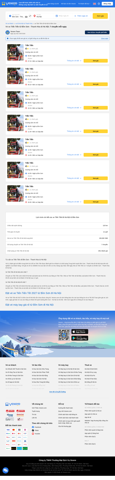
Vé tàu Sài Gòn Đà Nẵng (40, 375)
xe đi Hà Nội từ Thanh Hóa (22, 24)
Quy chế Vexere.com (65, 411)
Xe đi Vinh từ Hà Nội (12, 388)
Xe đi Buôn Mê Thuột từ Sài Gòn (16, 369)
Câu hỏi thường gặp (64, 426)
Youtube (37, 434)
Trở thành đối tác (84, 4)
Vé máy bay (63, 365)
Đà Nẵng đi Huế (90, 385)
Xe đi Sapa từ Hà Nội (12, 382)
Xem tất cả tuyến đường (57, 392)
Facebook (38, 427)
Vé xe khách (9, 23)
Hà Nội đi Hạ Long (90, 372)
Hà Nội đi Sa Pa (90, 375)
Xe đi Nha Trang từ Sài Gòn (14, 375)
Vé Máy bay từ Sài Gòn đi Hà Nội (68, 375)
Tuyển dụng (36, 411)
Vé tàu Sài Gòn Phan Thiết (40, 372)
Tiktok (37, 430)
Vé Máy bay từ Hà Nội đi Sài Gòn (68, 369)
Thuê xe (88, 365)
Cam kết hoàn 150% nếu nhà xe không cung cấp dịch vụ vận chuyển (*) (32, 4)
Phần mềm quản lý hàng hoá (94, 430)
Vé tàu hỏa (36, 365)
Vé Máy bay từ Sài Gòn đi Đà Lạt (68, 382)
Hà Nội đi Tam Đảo (91, 379)
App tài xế (88, 417)
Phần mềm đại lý (90, 436)
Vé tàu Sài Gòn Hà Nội (39, 379)
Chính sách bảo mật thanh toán (68, 418)
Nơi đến (39, 14)
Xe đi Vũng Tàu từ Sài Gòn (14, 372)
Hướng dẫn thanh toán (65, 408)
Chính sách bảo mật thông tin (67, 414)
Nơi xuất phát (15, 14)
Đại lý (87, 441)
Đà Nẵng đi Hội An (91, 382)
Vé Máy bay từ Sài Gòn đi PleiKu (68, 385)
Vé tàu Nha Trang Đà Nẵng (40, 382)
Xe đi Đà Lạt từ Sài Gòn (13, 379)
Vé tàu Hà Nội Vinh (38, 388)
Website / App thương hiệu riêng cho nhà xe (96, 421)
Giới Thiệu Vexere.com (39, 408)
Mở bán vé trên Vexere (68, 3)
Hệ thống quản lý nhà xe (93, 407)
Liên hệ (34, 418)
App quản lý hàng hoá (92, 433)
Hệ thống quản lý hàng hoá (94, 427)
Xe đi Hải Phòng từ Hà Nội (14, 385)
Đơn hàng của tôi (53, 3)
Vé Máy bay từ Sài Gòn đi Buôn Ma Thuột (69, 389)
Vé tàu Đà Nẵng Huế (38, 385)
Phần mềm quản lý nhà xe (93, 411)
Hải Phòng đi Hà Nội (91, 388)
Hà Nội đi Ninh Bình (91, 369)
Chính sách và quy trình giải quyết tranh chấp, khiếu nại (69, 422)
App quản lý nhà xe (91, 414)
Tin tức (34, 414)
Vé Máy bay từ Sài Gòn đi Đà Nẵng (69, 379)
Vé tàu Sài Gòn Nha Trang (40, 369)
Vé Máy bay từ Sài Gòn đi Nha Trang (70, 372)
